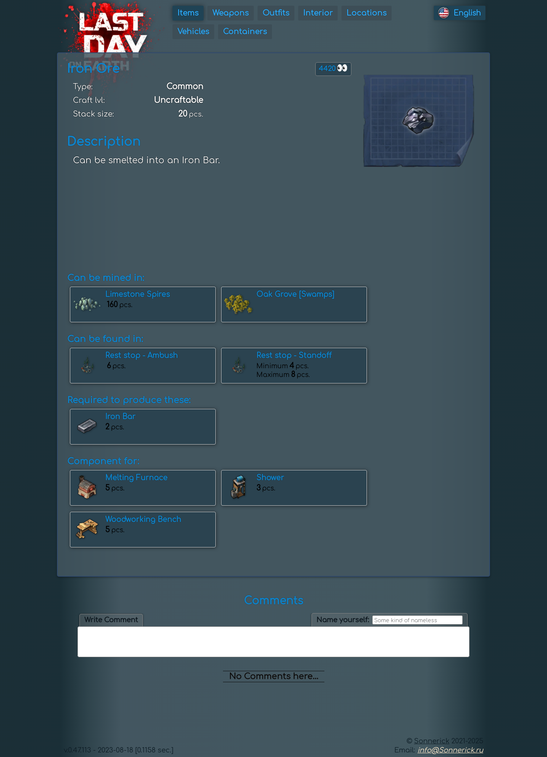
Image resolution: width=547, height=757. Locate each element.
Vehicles (193, 31)
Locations (366, 13)
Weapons (230, 13)
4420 (333, 68)
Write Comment (111, 620)
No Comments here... (273, 676)
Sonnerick (431, 741)
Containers (245, 31)
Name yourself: (342, 620)
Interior (318, 13)
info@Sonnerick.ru (450, 750)
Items (188, 13)
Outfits (275, 13)
